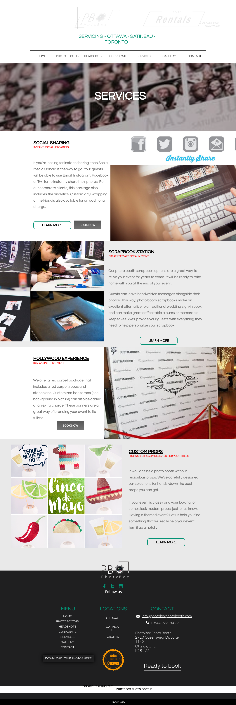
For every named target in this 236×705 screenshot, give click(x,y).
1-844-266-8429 (164, 623)
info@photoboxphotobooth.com (167, 616)
